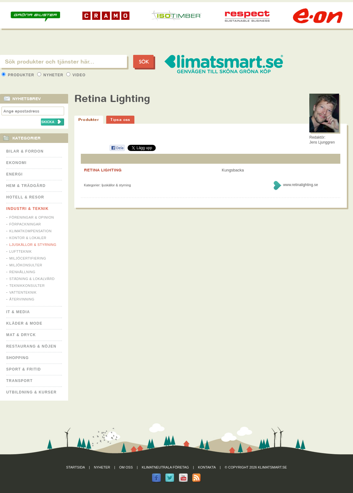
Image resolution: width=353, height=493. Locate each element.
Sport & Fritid (23, 369)
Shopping (17, 358)
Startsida (75, 467)
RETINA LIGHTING (103, 169)
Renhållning (22, 272)
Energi (14, 174)
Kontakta (207, 467)
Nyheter (51, 75)
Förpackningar (25, 224)
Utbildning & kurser (31, 392)
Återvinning (21, 299)
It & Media (18, 312)
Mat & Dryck (21, 335)
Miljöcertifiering (27, 258)
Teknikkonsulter (27, 285)
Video (76, 75)
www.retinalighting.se (300, 185)
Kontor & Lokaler (27, 238)
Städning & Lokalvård (32, 279)
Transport (19, 381)
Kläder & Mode (24, 323)
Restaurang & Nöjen (31, 346)
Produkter (19, 75)
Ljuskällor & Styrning (32, 244)
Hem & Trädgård (26, 186)
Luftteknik (20, 251)
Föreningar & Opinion (31, 217)
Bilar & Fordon (25, 151)
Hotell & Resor (25, 197)
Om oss (126, 467)
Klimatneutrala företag (165, 467)
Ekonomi (16, 163)
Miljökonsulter (25, 265)
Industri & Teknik (27, 209)
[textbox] (63, 61)
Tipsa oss (120, 119)
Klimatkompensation (30, 231)
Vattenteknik (23, 292)
